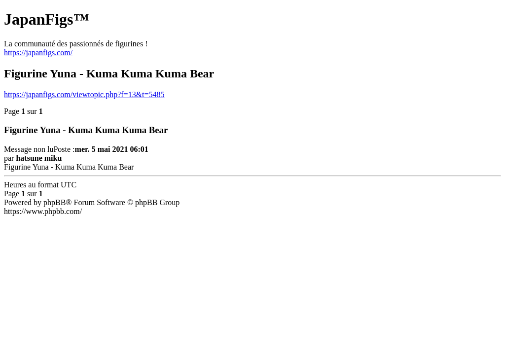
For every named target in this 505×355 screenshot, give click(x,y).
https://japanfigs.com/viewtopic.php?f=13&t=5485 (84, 94)
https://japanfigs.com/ (38, 52)
